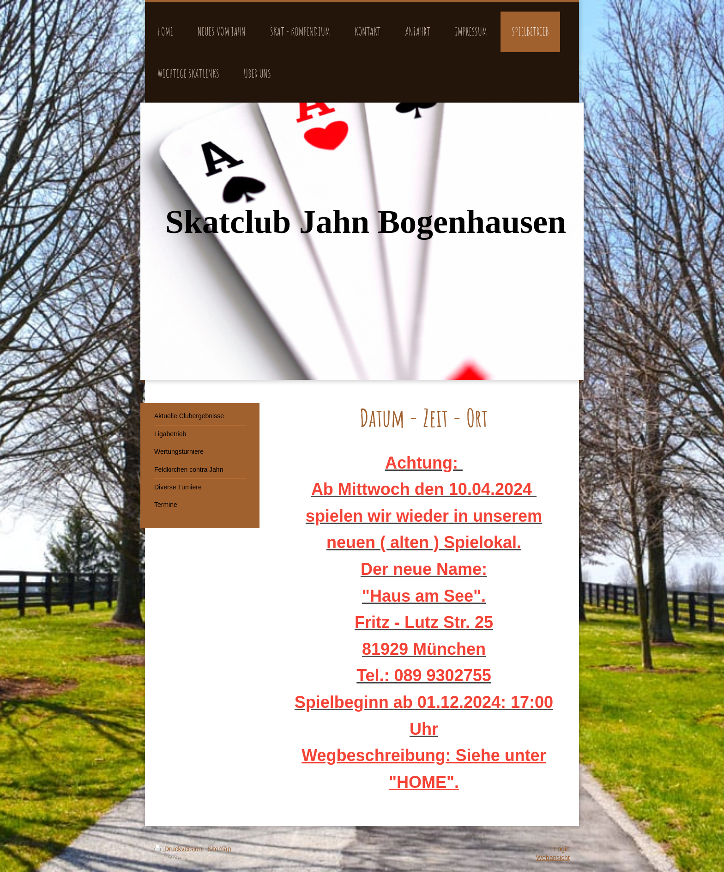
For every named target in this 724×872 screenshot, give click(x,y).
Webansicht (553, 857)
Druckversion (179, 849)
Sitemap (219, 849)
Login (562, 849)
